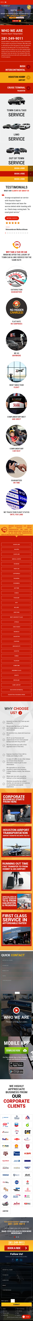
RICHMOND (16, 564)
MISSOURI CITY (16, 646)
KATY (16, 602)
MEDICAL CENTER (16, 559)
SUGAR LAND (16, 544)
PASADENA (16, 578)
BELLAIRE (16, 607)
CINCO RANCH (16, 626)
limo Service (19, 1311)
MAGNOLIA (16, 631)
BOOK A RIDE (23, 168)
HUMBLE (17, 656)
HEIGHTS (16, 675)
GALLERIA (16, 549)
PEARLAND (16, 597)
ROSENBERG (16, 583)
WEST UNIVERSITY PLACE (16, 617)
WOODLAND (16, 680)
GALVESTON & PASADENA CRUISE (16, 694)
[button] (5, 233)
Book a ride (5, 1315)
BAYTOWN (16, 588)
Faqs (18, 1313)
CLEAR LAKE (16, 554)
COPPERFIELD (16, 573)
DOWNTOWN (16, 665)
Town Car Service (20, 1308)
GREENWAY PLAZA (16, 670)
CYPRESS (16, 622)
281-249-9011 (12, 38)
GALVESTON (16, 636)
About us (5, 1311)
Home (4, 1308)
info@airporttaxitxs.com (16, 1244)
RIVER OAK (16, 568)
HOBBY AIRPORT (16, 685)
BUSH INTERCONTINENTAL (16, 689)
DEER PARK (16, 612)
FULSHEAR (16, 660)
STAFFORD (16, 641)
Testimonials (16, 187)
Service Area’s (6, 1313)
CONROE (16, 593)
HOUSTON (16, 651)
